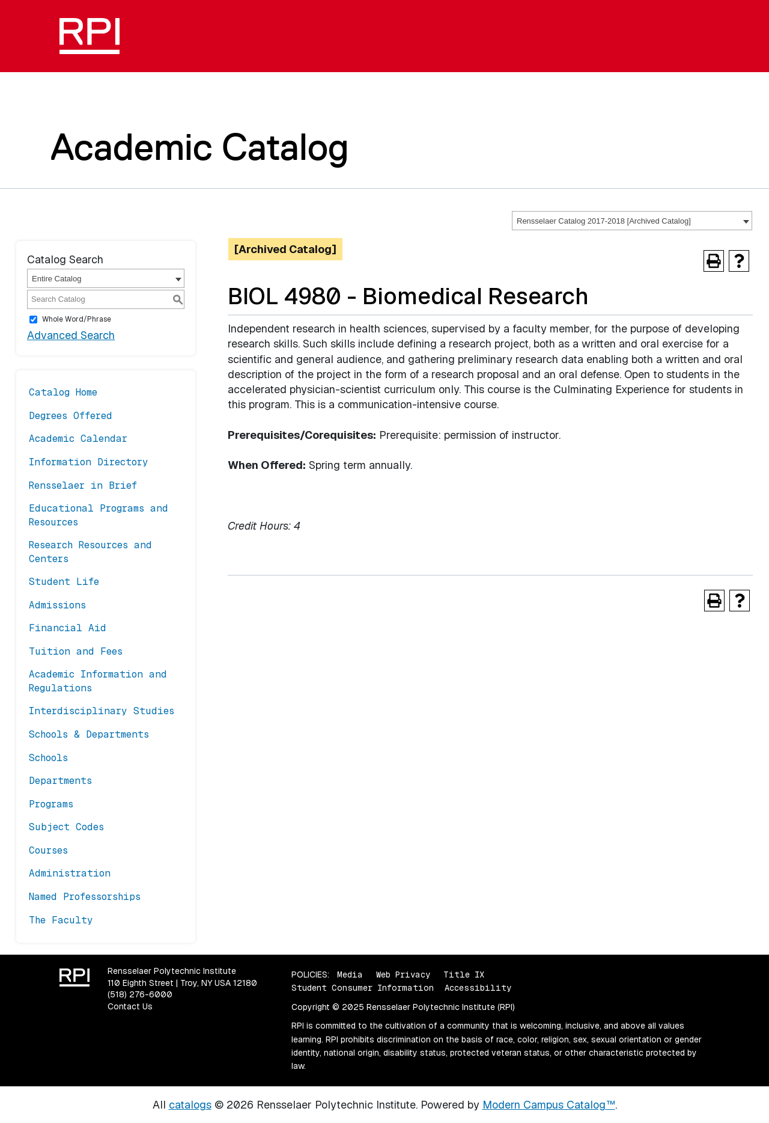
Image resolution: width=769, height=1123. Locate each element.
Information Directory (88, 462)
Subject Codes (66, 827)
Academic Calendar (78, 438)
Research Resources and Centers (90, 552)
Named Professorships (85, 896)
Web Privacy (403, 974)
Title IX (463, 974)
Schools (48, 757)
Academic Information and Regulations (98, 681)
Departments (60, 780)
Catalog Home (63, 392)
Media (350, 974)
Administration (70, 873)
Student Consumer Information (362, 987)
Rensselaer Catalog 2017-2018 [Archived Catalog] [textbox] (604, 220)
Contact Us (130, 1006)
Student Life (64, 581)
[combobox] (632, 220)
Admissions (57, 605)
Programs (51, 804)
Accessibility (478, 987)
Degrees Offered (70, 415)
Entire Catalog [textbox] (56, 278)
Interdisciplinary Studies (101, 711)
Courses (48, 850)
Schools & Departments (89, 734)
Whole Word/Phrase (76, 319)
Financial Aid (67, 628)
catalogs (190, 1105)
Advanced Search (71, 335)
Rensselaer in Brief (83, 485)
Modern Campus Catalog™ (548, 1105)
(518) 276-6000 (140, 994)
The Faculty (61, 920)
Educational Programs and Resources (98, 515)
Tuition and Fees (76, 651)
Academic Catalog (199, 147)
